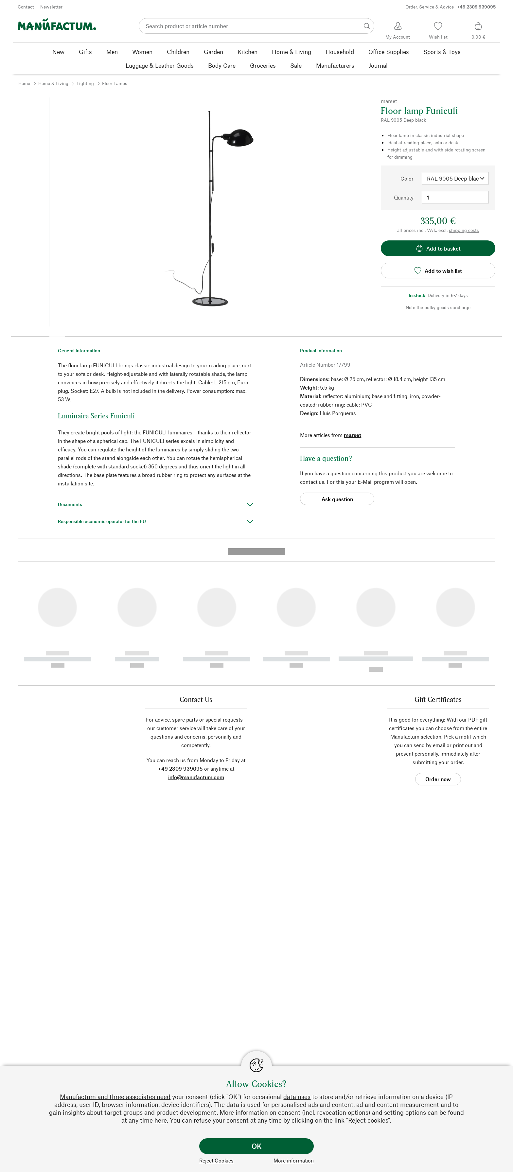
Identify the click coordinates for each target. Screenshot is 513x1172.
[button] (57, 334)
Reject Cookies (216, 1160)
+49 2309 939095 (180, 643)
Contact (26, 6)
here (160, 1120)
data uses (296, 1096)
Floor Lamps (114, 83)
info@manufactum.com (196, 651)
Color (407, 178)
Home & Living (53, 83)
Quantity (404, 197)
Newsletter (51, 6)
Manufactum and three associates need (115, 1096)
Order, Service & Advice (450, 7)
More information (294, 1160)
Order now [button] (438, 653)
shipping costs (464, 230)
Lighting (85, 83)
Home (24, 83)
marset (352, 435)
